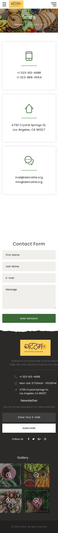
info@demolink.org (29, 182)
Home (18, 24)
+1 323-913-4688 (29, 73)
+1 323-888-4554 (29, 77)
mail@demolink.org (29, 177)
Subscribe (28, 419)
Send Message (29, 318)
